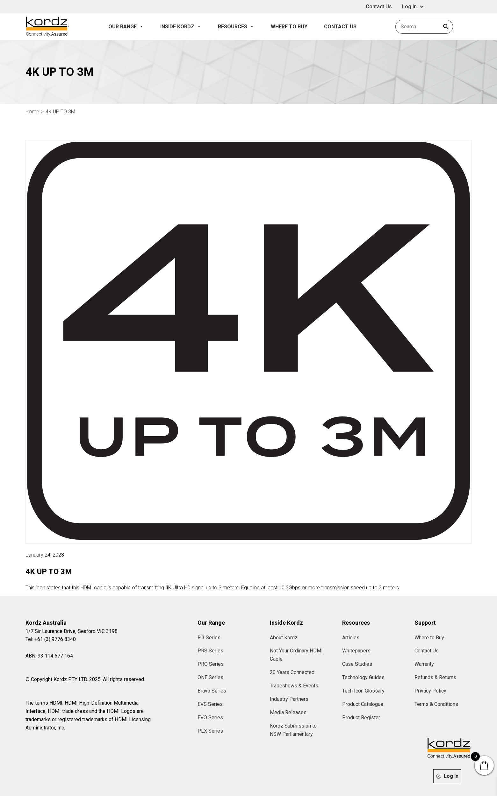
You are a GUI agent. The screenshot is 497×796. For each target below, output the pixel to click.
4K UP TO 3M (60, 112)
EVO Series (210, 717)
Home (32, 112)
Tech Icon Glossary (363, 691)
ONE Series (210, 677)
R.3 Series (209, 638)
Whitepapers (356, 651)
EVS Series (210, 704)
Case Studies (357, 664)
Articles (350, 638)
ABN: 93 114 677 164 (49, 656)
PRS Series (210, 651)
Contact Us (379, 7)
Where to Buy (289, 27)
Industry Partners (289, 699)
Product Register (361, 717)
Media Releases (288, 712)
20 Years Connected (292, 672)
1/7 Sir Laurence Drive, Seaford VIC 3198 (71, 631)
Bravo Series (212, 691)
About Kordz (284, 638)
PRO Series (211, 664)
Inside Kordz (180, 27)
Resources (236, 27)
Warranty (424, 664)
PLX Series (210, 731)
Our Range (126, 27)
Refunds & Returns (435, 677)
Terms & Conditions (436, 704)
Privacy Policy (430, 691)
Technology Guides (363, 677)
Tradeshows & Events (294, 686)
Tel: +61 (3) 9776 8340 (50, 639)
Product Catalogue (362, 704)
